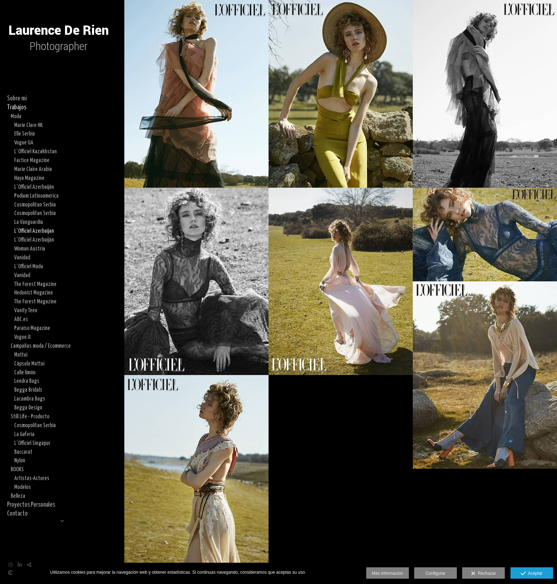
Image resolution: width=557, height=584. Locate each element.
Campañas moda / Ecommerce (41, 346)
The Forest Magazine (35, 284)
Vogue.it (22, 337)
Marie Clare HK (28, 125)
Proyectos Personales (31, 505)
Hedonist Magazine (33, 293)
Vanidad (22, 257)
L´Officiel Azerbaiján (34, 187)
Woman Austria (29, 249)
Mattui (20, 355)
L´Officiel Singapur (32, 443)
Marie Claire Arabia (33, 169)
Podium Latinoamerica (36, 196)
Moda (16, 116)
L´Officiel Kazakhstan (35, 151)
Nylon (19, 460)
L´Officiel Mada (28, 266)
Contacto (17, 514)
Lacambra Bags (29, 399)
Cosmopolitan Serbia (35, 205)
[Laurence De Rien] (58, 67)
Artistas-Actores (31, 478)
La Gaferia (24, 434)
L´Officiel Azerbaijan (34, 231)
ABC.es (21, 319)
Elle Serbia (24, 134)
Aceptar (531, 574)
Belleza (18, 496)
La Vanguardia (28, 222)
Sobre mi (17, 98)
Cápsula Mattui (29, 364)
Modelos (22, 487)
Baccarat (23, 452)
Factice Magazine (31, 160)
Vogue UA (23, 142)
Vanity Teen (25, 310)
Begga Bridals (28, 390)
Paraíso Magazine (32, 328)
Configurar (435, 573)
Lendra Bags (26, 381)
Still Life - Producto (30, 416)
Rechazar (483, 574)
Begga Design (28, 408)
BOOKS (17, 469)
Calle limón (25, 372)
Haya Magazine (29, 178)
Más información (387, 573)
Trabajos (16, 107)
